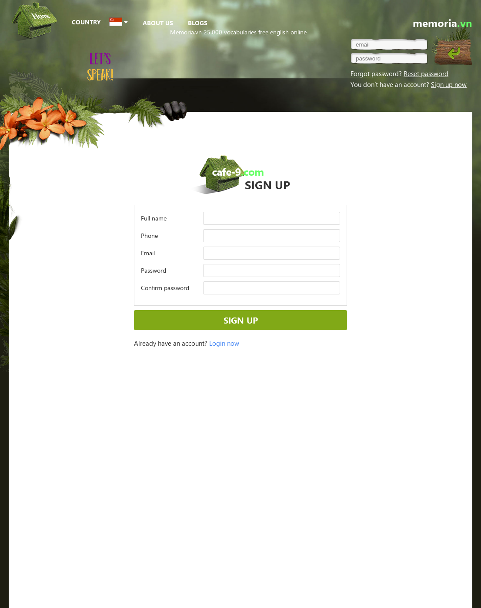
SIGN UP (241, 320)
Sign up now (449, 84)
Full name (154, 218)
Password (153, 270)
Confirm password (165, 288)
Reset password (426, 73)
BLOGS (197, 23)
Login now (224, 343)
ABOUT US (158, 23)
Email (148, 253)
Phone (149, 235)
